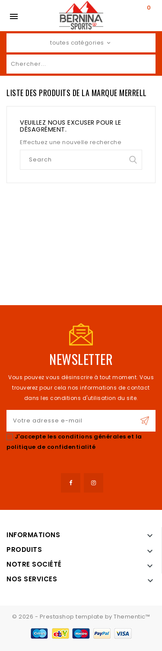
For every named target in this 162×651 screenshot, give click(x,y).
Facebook (70, 483)
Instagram (93, 483)
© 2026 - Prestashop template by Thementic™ (81, 616)
